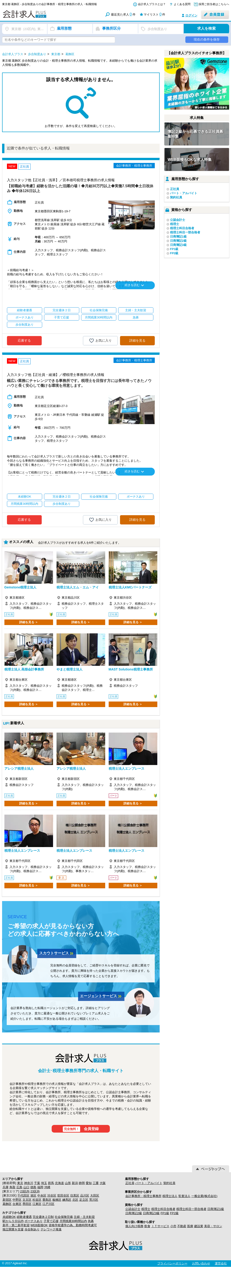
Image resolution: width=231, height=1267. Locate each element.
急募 (91, 1221)
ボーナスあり (34, 1221)
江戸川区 (48, 1204)
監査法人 (184, 1196)
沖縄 (47, 1187)
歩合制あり (32, 1229)
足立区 (83, 1199)
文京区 (27, 1199)
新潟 (75, 1183)
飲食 (147, 1226)
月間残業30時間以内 (73, 1221)
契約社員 (176, 197)
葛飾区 (7, 1204)
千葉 (37, 1183)
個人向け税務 (134, 1226)
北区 (75, 1199)
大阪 (103, 1183)
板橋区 (56, 1199)
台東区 (17, 1204)
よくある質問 (182, 4)
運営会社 (221, 1263)
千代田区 (23, 1195)
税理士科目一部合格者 (185, 232)
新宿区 (7, 1199)
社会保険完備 (64, 1217)
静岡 (82, 1183)
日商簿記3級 (178, 245)
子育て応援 (51, 1221)
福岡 (40, 1187)
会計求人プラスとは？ (152, 4)
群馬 (51, 1183)
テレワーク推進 (51, 1229)
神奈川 (28, 1183)
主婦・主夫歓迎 (84, 1217)
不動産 (181, 1226)
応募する (24, 340)
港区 (33, 1195)
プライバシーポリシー (172, 1263)
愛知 (89, 1183)
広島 (19, 1187)
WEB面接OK (39, 1225)
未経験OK (9, 1217)
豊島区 (46, 1199)
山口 (26, 1187)
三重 (96, 1183)
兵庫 (6, 1187)
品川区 (84, 1195)
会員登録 (81, 1129)
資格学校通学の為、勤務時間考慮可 (73, 1225)
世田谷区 (63, 1195)
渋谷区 (51, 1195)
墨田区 (27, 1204)
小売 (173, 1226)
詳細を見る (137, 340)
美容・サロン (213, 1226)
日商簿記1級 (178, 236)
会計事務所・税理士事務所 (143, 1196)
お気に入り (100, 340)
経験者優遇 (24, 1217)
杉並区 (36, 1199)
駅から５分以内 (13, 1221)
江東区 (36, 1204)
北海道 (59, 1183)
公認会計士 (177, 220)
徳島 (33, 1187)
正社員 (174, 189)
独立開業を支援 (13, 1229)
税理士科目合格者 (182, 228)
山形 (68, 1183)
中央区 (41, 1195)
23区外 (35, 1191)
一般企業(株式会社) (204, 1196)
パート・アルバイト (183, 193)
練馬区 (66, 1199)
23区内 (24, 1191)
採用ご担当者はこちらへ (214, 4)
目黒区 (74, 1195)
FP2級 (174, 253)
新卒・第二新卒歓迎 (16, 1225)
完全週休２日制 (43, 1217)
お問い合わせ (201, 1263)
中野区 (17, 1199)
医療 (190, 1226)
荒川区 (93, 1199)
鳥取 (12, 1187)
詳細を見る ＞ (28, 622)
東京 (20, 1183)
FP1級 (174, 249)
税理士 (174, 224)
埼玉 (44, 1183)
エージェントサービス (101, 996)
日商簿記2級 (178, 240)
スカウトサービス (56, 953)
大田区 (94, 1195)
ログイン (191, 15)
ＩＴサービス (160, 1226)
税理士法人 (169, 1196)
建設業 (198, 1226)
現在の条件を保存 (207, 39)
